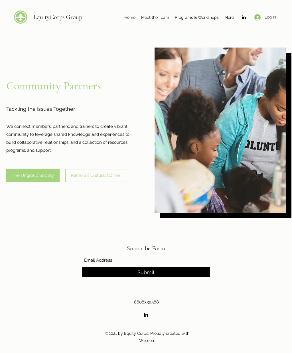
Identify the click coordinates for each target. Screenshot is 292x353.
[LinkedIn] (244, 17)
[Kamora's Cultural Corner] (95, 175)
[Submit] (146, 272)
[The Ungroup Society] (33, 175)
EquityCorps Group (57, 17)
